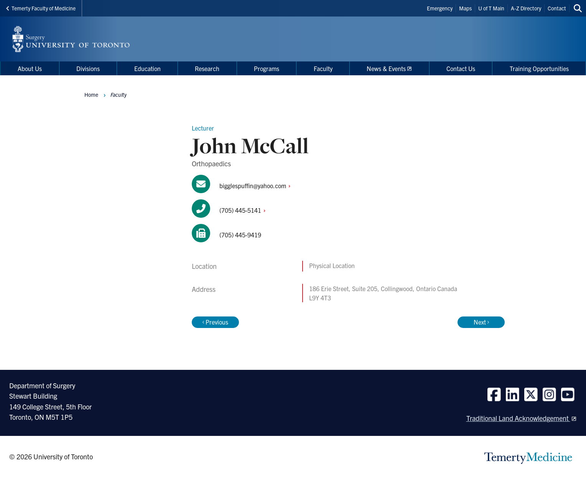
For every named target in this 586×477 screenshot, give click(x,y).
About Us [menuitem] (30, 68)
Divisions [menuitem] (88, 68)
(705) (244, 210)
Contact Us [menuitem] (460, 68)
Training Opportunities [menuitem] (539, 68)
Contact (557, 8)
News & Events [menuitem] (386, 68)
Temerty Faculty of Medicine (41, 8)
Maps (465, 8)
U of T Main (491, 8)
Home (91, 94)
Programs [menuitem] (266, 68)
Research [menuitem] (207, 68)
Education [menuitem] (147, 68)
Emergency (440, 8)
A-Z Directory (526, 8)
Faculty (118, 94)
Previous (215, 322)
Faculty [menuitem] (323, 68)
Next (481, 322)
